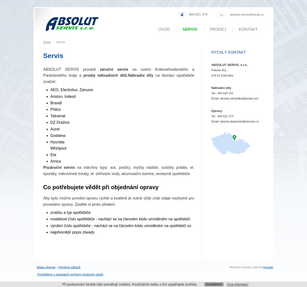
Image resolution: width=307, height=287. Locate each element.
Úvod (164, 29)
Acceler (268, 267)
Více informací (237, 284)
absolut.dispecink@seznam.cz (239, 121)
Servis (189, 29)
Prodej (218, 29)
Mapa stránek (46, 267)
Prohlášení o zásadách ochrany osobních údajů (70, 274)
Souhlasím (214, 284)
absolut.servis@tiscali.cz (247, 14)
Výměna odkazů (69, 267)
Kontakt (248, 29)
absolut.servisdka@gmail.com (239, 98)
